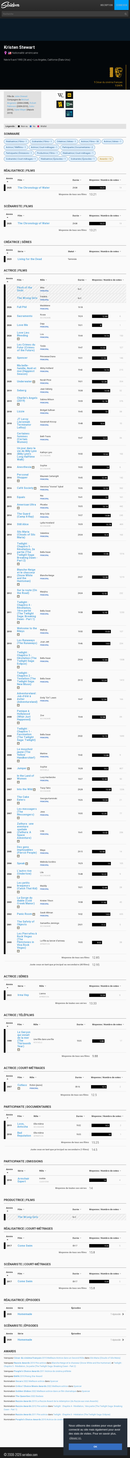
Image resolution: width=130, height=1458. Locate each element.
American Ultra (26, 504)
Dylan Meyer (20, 109)
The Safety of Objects (25, 923)
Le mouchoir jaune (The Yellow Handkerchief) (26, 753)
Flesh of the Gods (24, 289)
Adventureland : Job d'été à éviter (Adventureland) (27, 697)
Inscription (106, 5)
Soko (31, 106)
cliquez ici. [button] (75, 1438)
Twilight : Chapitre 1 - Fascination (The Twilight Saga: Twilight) (26, 734)
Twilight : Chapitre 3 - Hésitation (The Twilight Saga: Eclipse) (27, 658)
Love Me (22, 325)
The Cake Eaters (23, 798)
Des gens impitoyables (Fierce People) (27, 850)
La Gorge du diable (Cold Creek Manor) (26, 900)
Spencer (22, 357)
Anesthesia (24, 467)
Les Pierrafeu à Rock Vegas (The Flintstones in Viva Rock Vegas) (27, 940)
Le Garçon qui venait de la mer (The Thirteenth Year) (24, 1039)
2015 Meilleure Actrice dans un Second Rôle (49, 1358)
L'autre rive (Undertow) (24, 872)
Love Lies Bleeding (23, 334)
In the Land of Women (25, 777)
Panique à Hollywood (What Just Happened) (24, 715)
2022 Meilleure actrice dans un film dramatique (45, 1391)
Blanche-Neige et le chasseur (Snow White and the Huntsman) (26, 575)
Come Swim (25, 1245)
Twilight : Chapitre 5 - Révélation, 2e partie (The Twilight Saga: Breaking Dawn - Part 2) (27, 552)
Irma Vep (23, 995)
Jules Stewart (20, 96)
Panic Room (24, 914)
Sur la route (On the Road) (27, 591)
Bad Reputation (24, 1134)
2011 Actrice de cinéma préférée (42, 1371)
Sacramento (24, 316)
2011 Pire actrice (31, 1414)
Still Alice (23, 524)
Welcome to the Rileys (27, 630)
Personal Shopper (22, 476)
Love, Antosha (22, 1125)
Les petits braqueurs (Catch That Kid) (27, 885)
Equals (21, 497)
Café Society (25, 488)
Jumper (22, 768)
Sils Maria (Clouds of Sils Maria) (26, 534)
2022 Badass (29, 1396)
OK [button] (95, 1446)
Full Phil (22, 307)
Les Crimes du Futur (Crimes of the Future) (26, 347)
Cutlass (22, 1085)
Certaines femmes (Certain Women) (23, 437)
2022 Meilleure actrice (29, 1381)
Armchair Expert (23, 1180)
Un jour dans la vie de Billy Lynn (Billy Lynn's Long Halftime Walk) (27, 454)
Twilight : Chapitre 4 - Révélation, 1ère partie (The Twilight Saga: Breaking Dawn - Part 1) (26, 611)
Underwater (24, 381)
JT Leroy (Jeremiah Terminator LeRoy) (24, 423)
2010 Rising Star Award (28, 1376)
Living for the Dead (30, 259)
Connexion (121, 5)
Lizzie (20, 411)
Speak (21, 863)
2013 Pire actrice (30, 1363)
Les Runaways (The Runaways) (27, 642)
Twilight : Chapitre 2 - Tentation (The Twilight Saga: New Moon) (26, 678)
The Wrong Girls (27, 298)
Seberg (21, 390)
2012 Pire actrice (31, 1406)
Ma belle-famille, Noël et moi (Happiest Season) (26, 369)
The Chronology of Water (34, 187)
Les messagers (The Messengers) (27, 811)
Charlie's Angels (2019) (27, 399)
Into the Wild (24, 789)
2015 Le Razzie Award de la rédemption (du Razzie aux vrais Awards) (56, 1401)
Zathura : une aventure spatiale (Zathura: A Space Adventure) (25, 830)
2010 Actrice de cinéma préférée (44, 1419)
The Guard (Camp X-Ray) (25, 515)
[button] (117, 1314)
